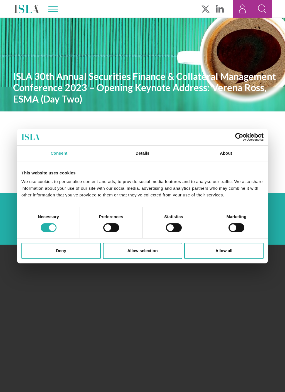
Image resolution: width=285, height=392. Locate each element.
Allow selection (142, 250)
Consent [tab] (59, 153)
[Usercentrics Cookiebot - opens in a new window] (239, 137)
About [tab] (226, 153)
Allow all (223, 250)
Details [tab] (142, 153)
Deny (61, 250)
